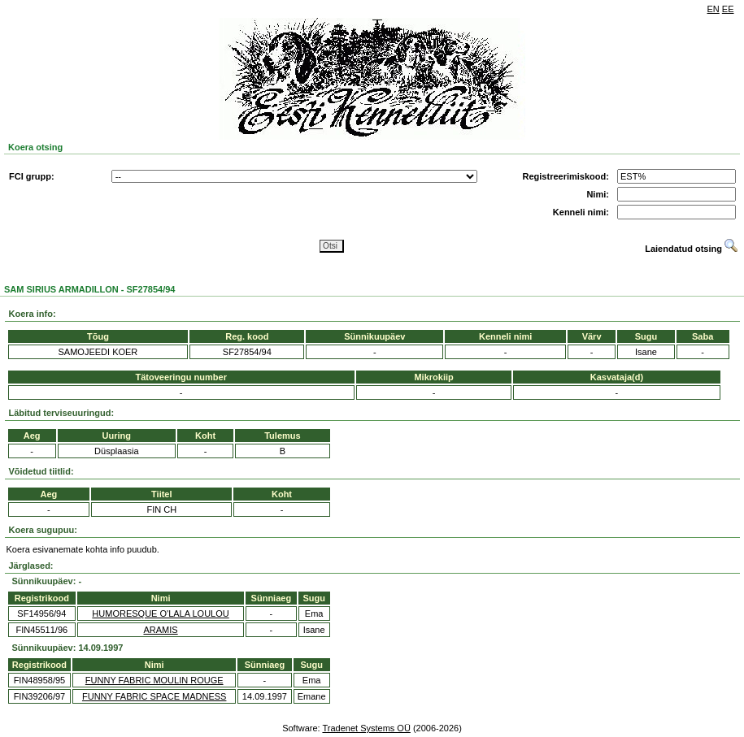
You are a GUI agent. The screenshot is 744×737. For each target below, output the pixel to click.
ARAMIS (160, 630)
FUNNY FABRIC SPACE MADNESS (154, 696)
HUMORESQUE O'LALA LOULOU (160, 613)
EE (728, 9)
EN (713, 9)
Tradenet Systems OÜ (366, 728)
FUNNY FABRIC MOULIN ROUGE (154, 680)
